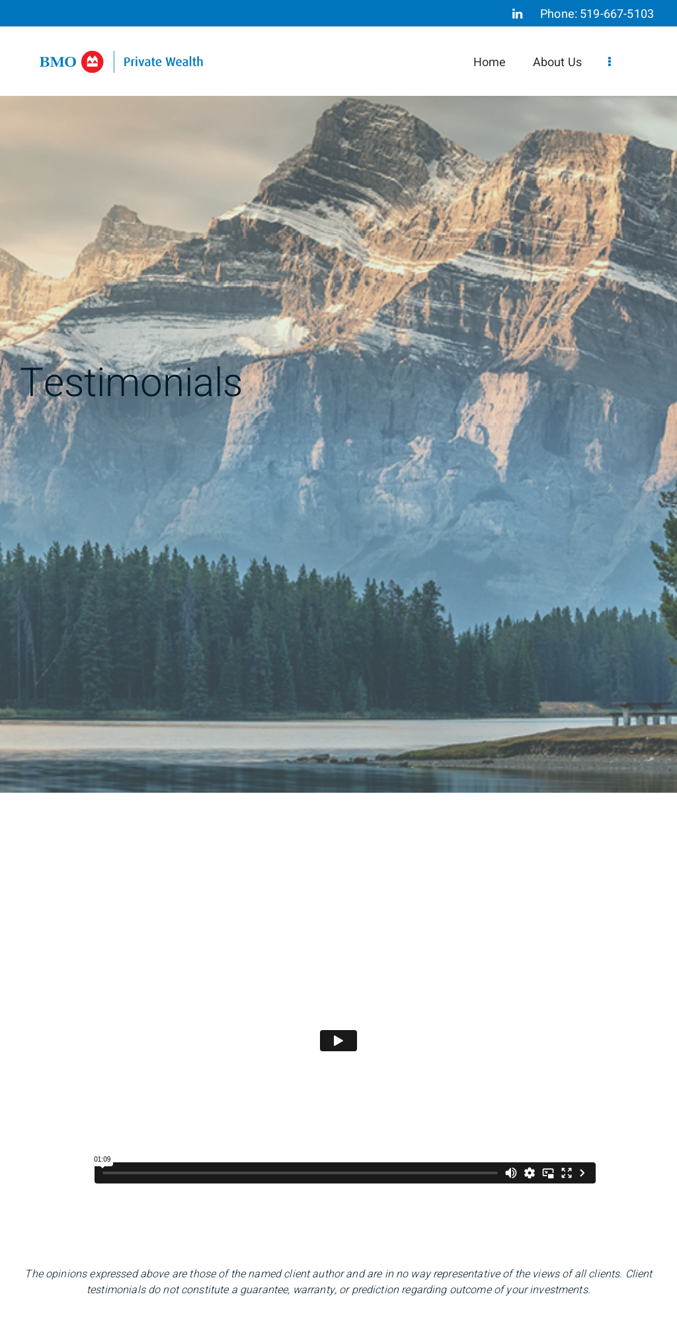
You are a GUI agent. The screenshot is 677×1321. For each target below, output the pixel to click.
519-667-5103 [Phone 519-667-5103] (617, 14)
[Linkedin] (517, 14)
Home (489, 62)
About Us (557, 62)
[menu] (609, 62)
